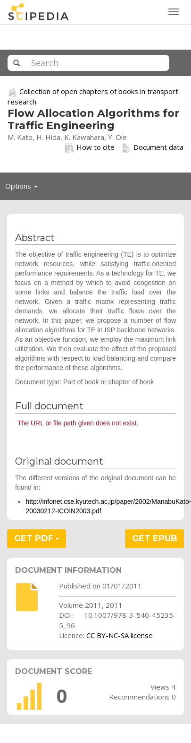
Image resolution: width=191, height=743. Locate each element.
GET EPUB (154, 538)
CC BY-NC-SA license (119, 635)
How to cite (90, 147)
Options (24, 188)
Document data (152, 147)
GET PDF (36, 538)
